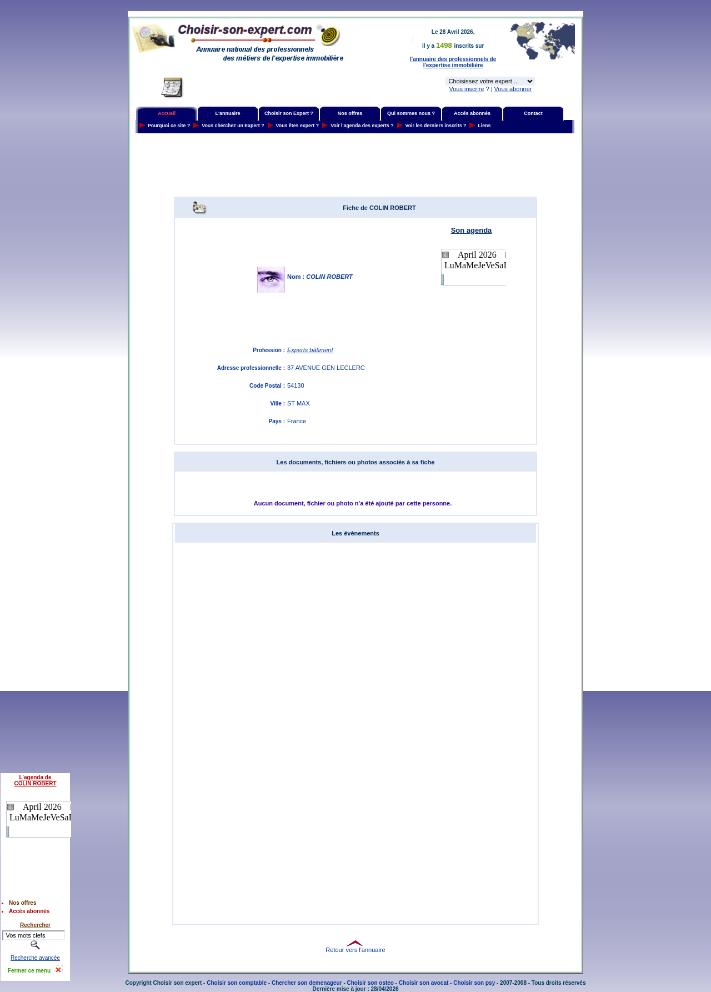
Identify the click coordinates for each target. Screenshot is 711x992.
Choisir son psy (474, 983)
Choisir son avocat (423, 983)
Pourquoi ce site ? (169, 125)
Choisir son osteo (370, 983)
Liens (484, 125)
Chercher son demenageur (307, 983)
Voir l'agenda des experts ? (362, 125)
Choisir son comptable (237, 983)
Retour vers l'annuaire (355, 949)
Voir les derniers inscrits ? (436, 125)
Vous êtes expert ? (297, 125)
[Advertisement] (355, 165)
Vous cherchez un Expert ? (233, 125)
